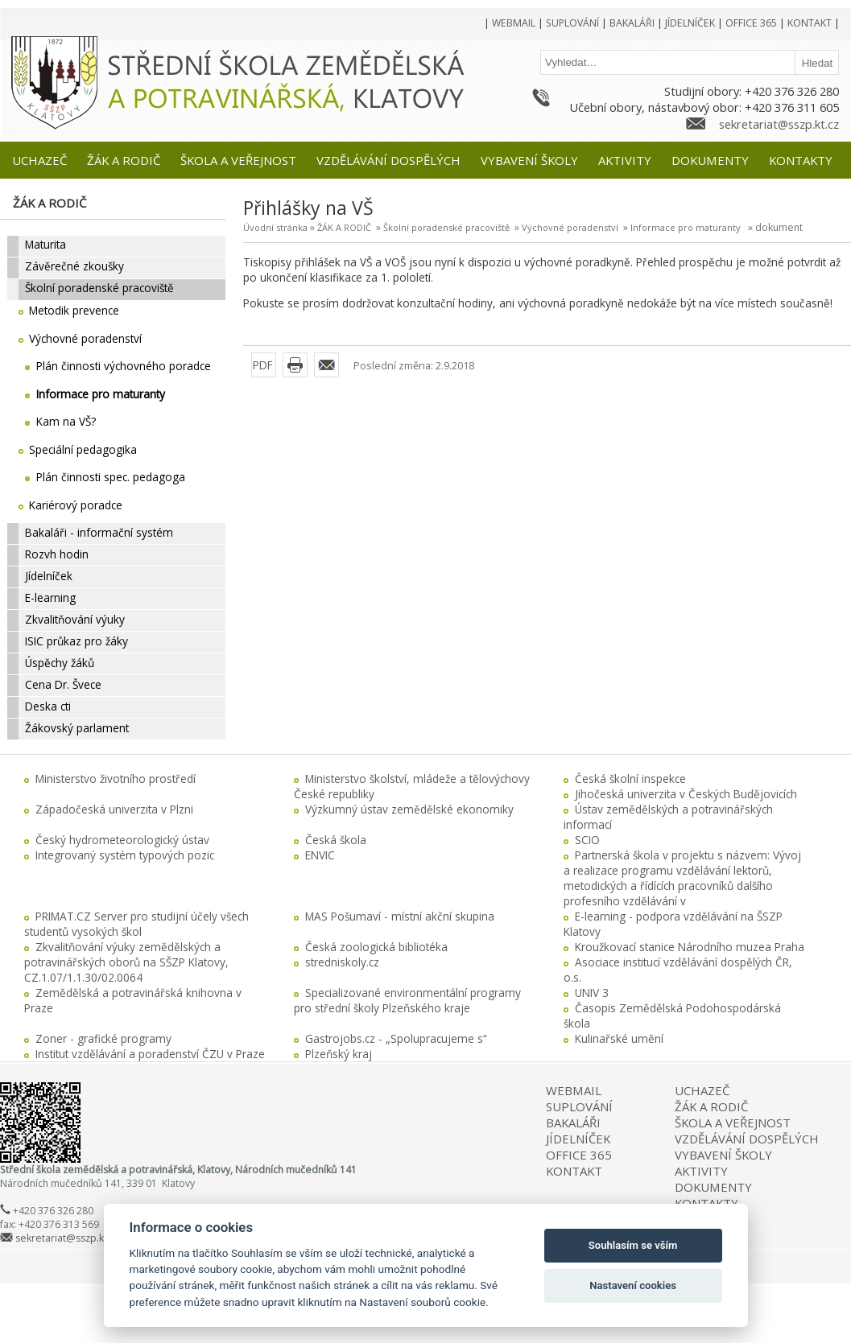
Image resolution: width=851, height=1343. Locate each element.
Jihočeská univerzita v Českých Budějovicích (686, 793)
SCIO (587, 839)
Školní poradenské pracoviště (446, 227)
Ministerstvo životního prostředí (115, 778)
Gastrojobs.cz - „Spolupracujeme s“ (396, 1038)
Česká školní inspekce (630, 778)
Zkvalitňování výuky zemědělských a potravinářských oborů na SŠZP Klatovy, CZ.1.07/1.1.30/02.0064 (126, 962)
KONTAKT (574, 1171)
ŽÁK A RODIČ (344, 227)
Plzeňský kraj (338, 1053)
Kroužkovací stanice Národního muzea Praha (689, 946)
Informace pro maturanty (685, 227)
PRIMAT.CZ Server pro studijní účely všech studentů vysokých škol (136, 923)
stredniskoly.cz (342, 962)
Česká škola (335, 839)
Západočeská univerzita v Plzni (114, 809)
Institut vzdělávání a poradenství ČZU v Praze (150, 1053)
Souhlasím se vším (633, 1245)
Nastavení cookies (632, 1285)
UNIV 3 (592, 992)
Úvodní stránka (275, 227)
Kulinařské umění (619, 1038)
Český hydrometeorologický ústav (122, 839)
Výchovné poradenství (570, 227)
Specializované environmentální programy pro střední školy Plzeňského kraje (407, 1000)
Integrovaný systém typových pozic (124, 855)
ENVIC (320, 855)
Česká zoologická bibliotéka (376, 946)
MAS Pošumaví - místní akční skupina (399, 916)
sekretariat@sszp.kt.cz (779, 124)
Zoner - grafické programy (103, 1038)
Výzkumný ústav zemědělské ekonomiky (409, 809)
